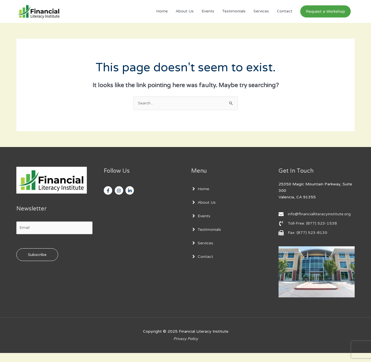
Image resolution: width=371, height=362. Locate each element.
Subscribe (37, 264)
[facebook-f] (109, 199)
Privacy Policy (185, 347)
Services (261, 15)
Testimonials (234, 15)
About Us (185, 15)
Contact (284, 15)
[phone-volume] (308, 232)
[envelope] (315, 222)
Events (208, 15)
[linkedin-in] (130, 199)
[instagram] (120, 199)
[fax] (303, 241)
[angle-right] (200, 197)
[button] (325, 16)
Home (162, 15)
